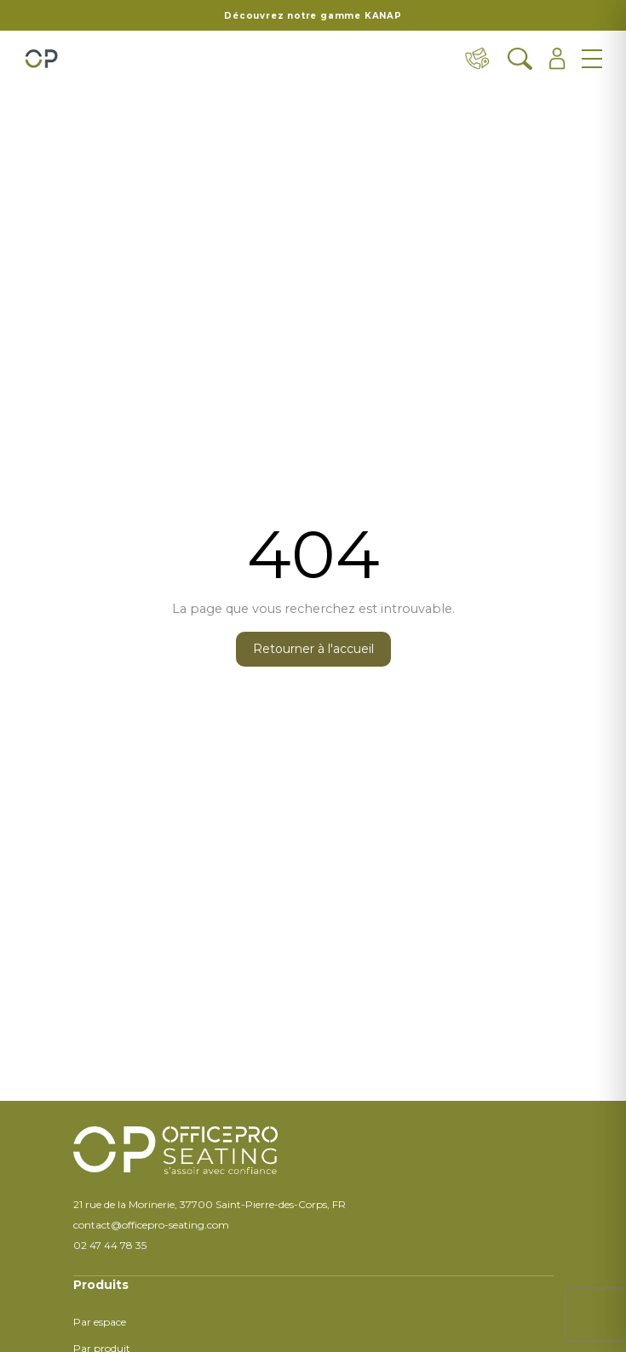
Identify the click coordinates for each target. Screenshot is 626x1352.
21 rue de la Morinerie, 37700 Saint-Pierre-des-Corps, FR (209, 1204)
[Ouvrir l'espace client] (557, 59)
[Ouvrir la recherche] (520, 59)
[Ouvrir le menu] (592, 58)
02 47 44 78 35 (109, 1245)
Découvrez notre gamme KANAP (313, 15)
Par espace (99, 1321)
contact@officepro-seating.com (151, 1224)
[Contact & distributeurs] (478, 59)
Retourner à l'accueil (313, 648)
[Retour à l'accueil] (41, 59)
